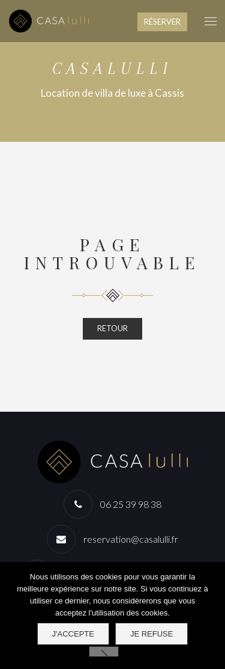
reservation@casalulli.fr (130, 539)
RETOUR (112, 328)
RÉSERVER (162, 21)
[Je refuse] (104, 651)
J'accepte (73, 633)
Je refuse (151, 633)
